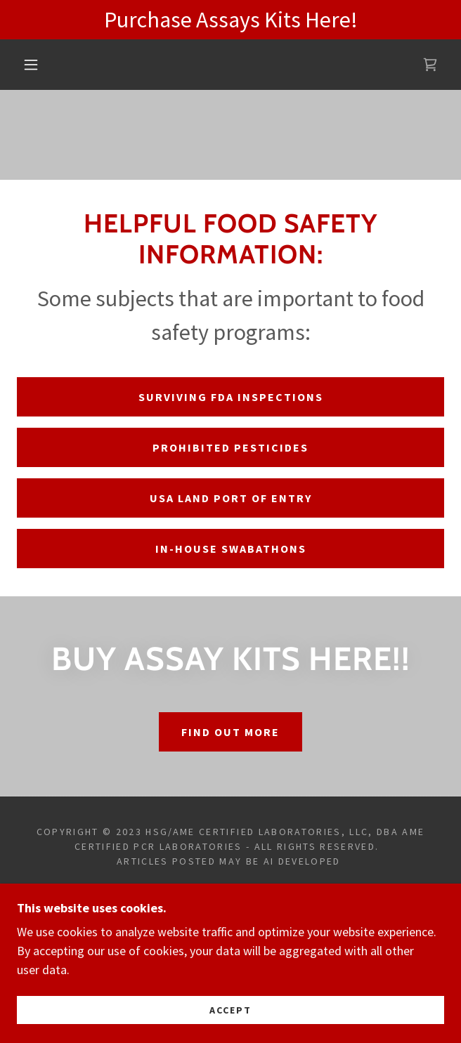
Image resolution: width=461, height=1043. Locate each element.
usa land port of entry (231, 498)
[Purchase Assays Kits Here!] (230, 20)
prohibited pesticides (230, 447)
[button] (38, 65)
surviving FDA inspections (230, 397)
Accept (230, 1009)
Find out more (230, 732)
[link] (430, 65)
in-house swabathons (230, 549)
